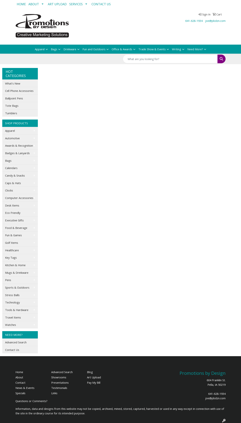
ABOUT (33, 4)
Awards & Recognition (19, 145)
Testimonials (59, 388)
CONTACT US (101, 4)
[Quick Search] (170, 59)
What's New (12, 83)
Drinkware (69, 49)
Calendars (11, 168)
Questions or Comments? (31, 401)
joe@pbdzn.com (215, 21)
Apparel (40, 49)
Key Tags (11, 257)
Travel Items (13, 317)
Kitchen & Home (15, 265)
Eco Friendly (12, 213)
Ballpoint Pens (14, 98)
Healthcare (12, 250)
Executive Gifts (14, 220)
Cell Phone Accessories (19, 91)
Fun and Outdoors (93, 49)
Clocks (9, 190)
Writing (176, 49)
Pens (8, 280)
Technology (12, 302)
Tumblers (11, 113)
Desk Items (12, 205)
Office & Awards (122, 49)
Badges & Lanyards (17, 153)
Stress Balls (12, 295)
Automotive (12, 138)
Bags (54, 49)
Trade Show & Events (152, 49)
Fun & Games (13, 235)
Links (54, 393)
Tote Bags (11, 105)
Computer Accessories (19, 198)
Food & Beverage (16, 228)
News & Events (24, 388)
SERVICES (76, 4)
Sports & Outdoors (17, 287)
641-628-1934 (194, 21)
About (19, 377)
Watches (10, 325)
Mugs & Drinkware (16, 272)
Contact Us (12, 350)
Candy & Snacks (15, 175)
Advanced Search (16, 342)
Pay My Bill (93, 382)
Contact (20, 382)
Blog (90, 372)
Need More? (195, 49)
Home (19, 372)
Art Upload (94, 377)
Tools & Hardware (16, 310)
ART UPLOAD (57, 4)
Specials (20, 393)
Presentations (60, 382)
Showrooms (58, 377)
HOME (21, 4)
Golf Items (11, 243)
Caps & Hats (13, 183)
